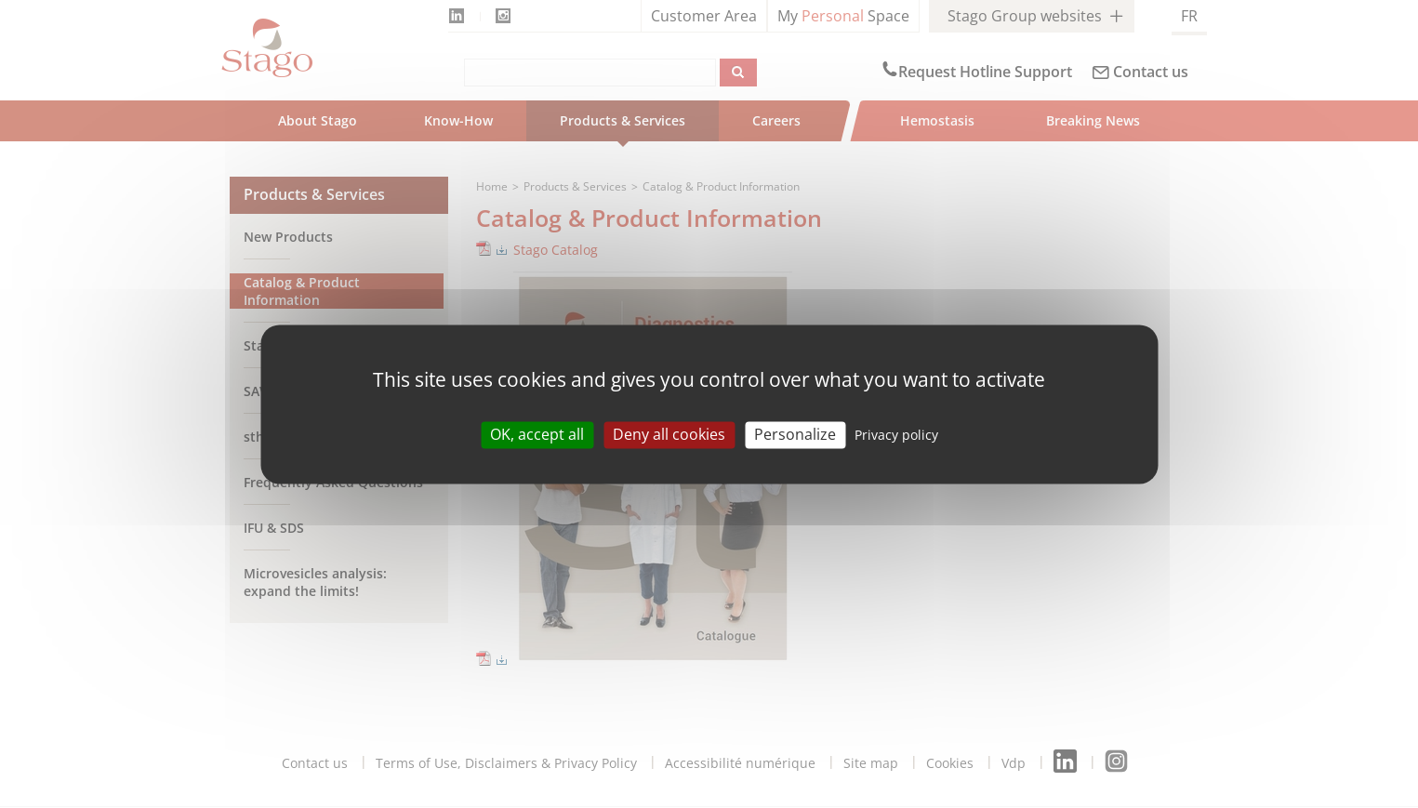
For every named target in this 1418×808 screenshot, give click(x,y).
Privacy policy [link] (896, 435)
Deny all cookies (669, 434)
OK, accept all (537, 434)
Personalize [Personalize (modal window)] (795, 434)
